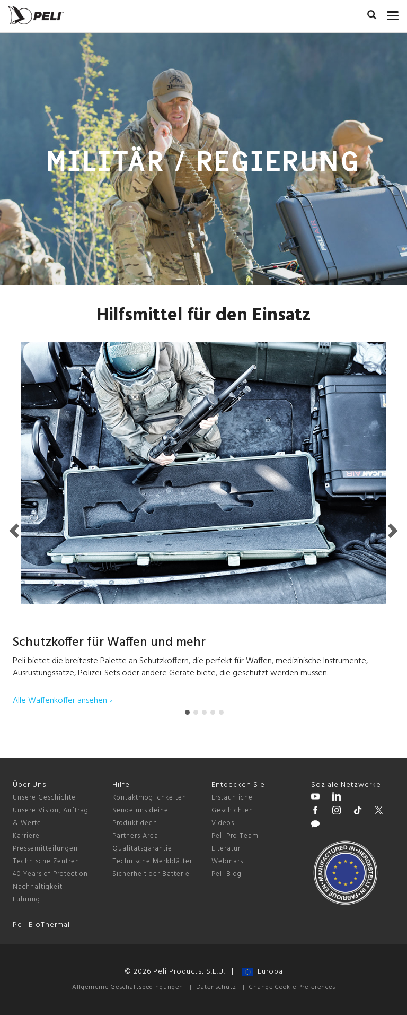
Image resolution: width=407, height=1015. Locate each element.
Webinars (227, 861)
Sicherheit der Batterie (151, 874)
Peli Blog (226, 874)
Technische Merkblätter (152, 861)
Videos (222, 823)
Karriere (26, 836)
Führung (26, 899)
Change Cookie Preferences (292, 987)
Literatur (226, 848)
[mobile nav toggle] (393, 13)
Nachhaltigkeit (38, 886)
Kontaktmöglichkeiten (149, 797)
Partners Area (135, 836)
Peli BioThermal (41, 925)
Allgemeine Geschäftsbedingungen (127, 987)
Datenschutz (216, 987)
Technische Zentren (46, 861)
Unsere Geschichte (44, 797)
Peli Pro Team (235, 836)
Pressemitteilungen (45, 848)
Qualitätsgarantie (142, 848)
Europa (262, 972)
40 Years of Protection (50, 874)
